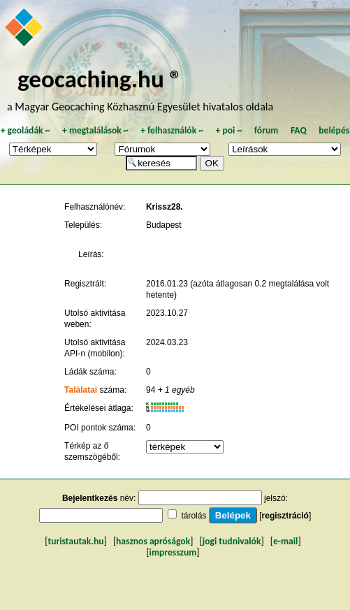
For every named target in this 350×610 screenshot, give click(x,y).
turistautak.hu (75, 541)
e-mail (285, 541)
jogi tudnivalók (232, 541)
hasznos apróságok (153, 541)
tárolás (193, 516)
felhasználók (171, 130)
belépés (334, 130)
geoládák (25, 130)
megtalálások (95, 130)
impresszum (173, 552)
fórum (266, 130)
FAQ (299, 130)
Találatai (80, 390)
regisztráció (285, 516)
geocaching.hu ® (99, 79)
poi (228, 130)
